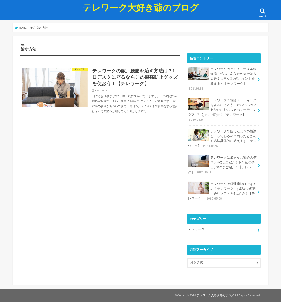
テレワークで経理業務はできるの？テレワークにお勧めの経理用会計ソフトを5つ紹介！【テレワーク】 (222, 191)
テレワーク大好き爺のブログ (141, 7)
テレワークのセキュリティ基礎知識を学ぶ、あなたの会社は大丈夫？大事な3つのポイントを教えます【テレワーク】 (222, 79)
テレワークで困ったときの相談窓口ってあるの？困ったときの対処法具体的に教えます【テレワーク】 (222, 138)
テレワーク (196, 229)
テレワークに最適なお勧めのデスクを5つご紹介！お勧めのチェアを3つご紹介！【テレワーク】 (222, 164)
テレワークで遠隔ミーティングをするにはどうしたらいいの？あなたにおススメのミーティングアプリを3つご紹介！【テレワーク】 (222, 110)
